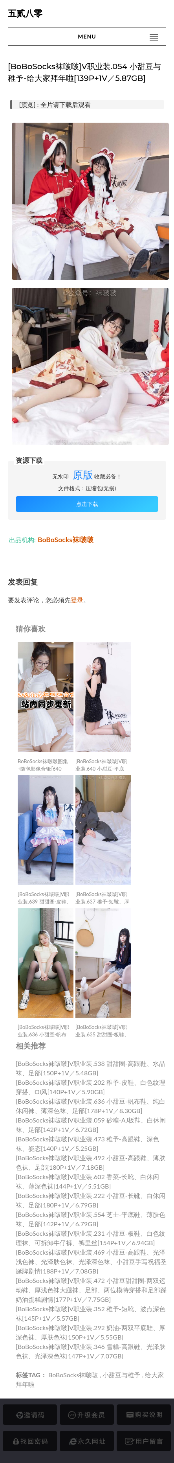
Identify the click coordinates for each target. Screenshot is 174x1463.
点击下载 (87, 504)
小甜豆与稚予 (121, 1374)
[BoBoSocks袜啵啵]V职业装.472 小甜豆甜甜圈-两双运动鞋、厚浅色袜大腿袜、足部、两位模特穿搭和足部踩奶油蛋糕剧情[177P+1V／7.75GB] (91, 1290)
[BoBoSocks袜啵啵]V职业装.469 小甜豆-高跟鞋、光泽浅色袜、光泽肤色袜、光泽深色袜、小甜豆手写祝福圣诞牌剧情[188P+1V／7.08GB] (91, 1261)
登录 (77, 600)
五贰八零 (25, 13)
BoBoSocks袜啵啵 (65, 540)
